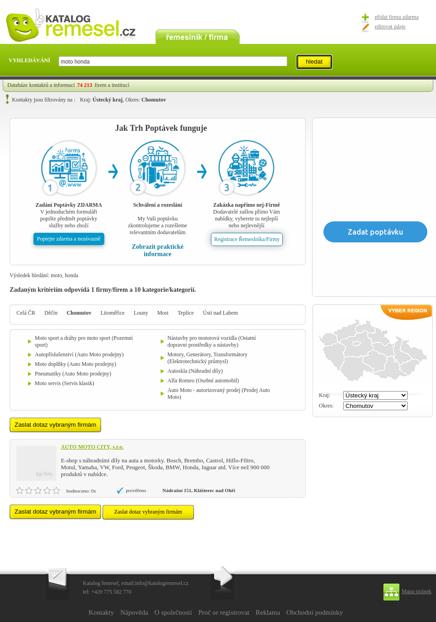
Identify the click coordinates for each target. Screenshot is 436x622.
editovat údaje (390, 26)
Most (163, 313)
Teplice (186, 313)
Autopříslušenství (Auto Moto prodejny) (79, 354)
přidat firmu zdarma (397, 17)
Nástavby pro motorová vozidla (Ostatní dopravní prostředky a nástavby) (211, 341)
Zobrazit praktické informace (157, 250)
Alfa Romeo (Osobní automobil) (203, 380)
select (286, 61)
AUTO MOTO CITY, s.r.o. (92, 447)
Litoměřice (113, 313)
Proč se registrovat (223, 612)
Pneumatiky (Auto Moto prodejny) (73, 373)
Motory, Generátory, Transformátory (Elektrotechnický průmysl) (207, 358)
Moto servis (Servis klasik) (64, 383)
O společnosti (173, 612)
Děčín (51, 313)
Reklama (268, 612)
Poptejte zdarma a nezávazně (69, 239)
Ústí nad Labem (220, 313)
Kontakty (101, 612)
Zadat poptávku (375, 232)
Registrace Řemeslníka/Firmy (247, 239)
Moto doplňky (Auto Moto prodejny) (75, 364)
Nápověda (134, 612)
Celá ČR (25, 313)
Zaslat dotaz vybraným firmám (148, 512)
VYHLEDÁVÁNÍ (29, 60)
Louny (141, 313)
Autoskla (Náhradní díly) (195, 371)
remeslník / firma (197, 35)
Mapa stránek (416, 591)
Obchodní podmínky (314, 612)
